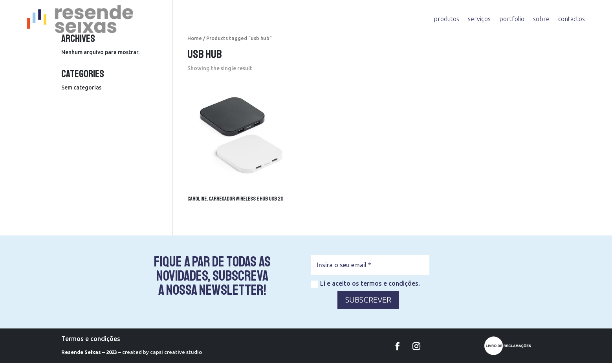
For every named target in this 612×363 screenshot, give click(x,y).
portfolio (511, 18)
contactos (571, 18)
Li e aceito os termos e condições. (365, 284)
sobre (541, 18)
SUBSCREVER (368, 299)
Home (194, 38)
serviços (479, 18)
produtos (446, 18)
